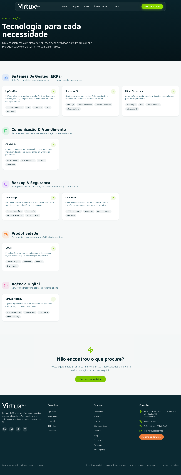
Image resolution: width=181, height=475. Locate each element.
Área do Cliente (100, 6)
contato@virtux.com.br (153, 431)
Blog (96, 435)
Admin (175, 465)
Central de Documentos (116, 465)
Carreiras (97, 430)
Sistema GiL (53, 416)
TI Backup (52, 426)
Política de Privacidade (93, 465)
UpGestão (52, 411)
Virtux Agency (99, 449)
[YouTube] (25, 429)
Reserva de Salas (137, 465)
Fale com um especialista (90, 379)
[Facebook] (18, 429)
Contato (115, 6)
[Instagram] (11, 429)
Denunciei (52, 430)
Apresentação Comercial (157, 465)
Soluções (75, 6)
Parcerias (98, 445)
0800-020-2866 (150, 421)
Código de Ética (100, 426)
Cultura (97, 421)
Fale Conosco (152, 6)
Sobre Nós (98, 411)
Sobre (86, 6)
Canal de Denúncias (152, 437)
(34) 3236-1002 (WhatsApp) (155, 426)
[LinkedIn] (4, 429)
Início (64, 6)
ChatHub (51, 421)
